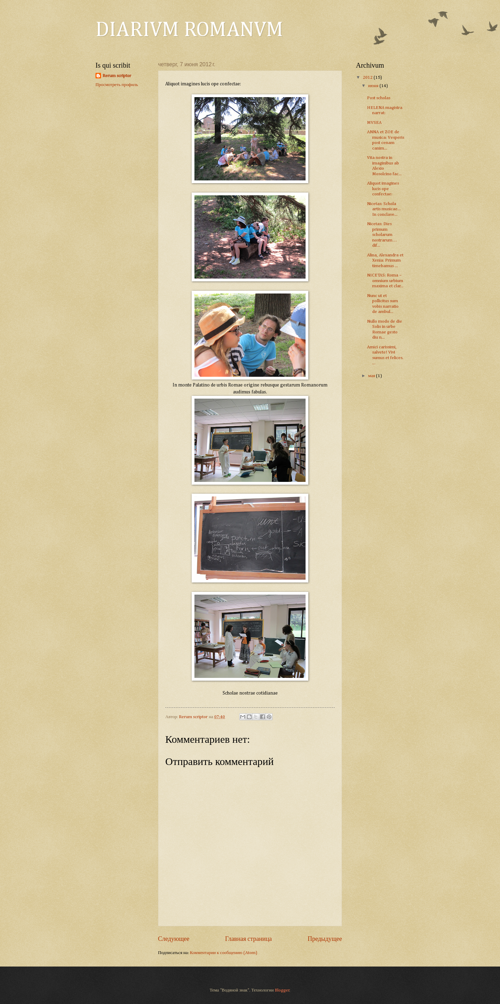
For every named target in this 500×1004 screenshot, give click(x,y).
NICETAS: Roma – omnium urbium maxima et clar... (385, 280)
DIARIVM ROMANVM (189, 30)
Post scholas (378, 98)
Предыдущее (325, 939)
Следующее (173, 939)
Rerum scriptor (116, 76)
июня (373, 86)
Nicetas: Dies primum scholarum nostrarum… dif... (382, 235)
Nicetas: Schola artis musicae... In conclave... (384, 209)
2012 (368, 77)
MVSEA (374, 122)
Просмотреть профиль (116, 85)
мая (372, 376)
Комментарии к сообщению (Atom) (223, 953)
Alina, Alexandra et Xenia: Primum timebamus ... (385, 260)
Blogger (282, 990)
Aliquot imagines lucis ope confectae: (383, 188)
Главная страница (248, 939)
